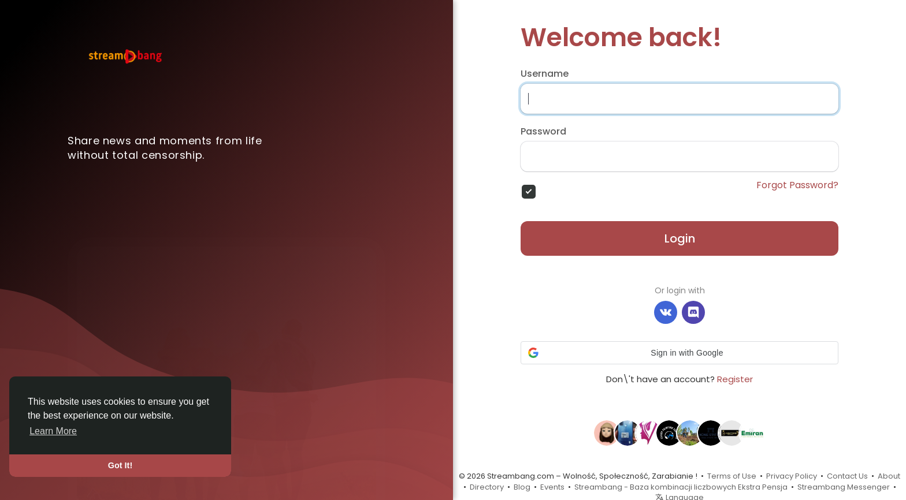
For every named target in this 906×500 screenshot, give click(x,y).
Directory (487, 487)
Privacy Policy (791, 476)
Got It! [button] (120, 465)
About (889, 476)
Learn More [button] (53, 431)
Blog (522, 487)
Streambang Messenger (843, 487)
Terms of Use (731, 476)
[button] (679, 352)
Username (545, 74)
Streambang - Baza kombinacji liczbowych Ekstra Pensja (681, 487)
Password (543, 131)
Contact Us (847, 476)
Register (735, 379)
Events (552, 487)
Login (679, 238)
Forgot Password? (797, 185)
